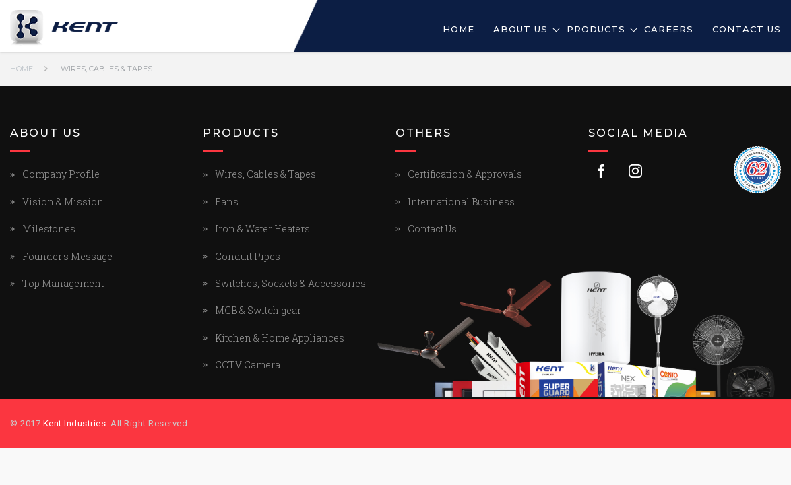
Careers (668, 29)
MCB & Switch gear (258, 310)
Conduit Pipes (247, 256)
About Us (520, 29)
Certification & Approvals (465, 174)
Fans (227, 201)
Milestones (48, 228)
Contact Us (746, 29)
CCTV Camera (247, 364)
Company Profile (61, 174)
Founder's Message (67, 256)
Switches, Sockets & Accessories (290, 283)
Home (458, 29)
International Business (461, 201)
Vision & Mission (63, 201)
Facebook (601, 171)
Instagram (635, 171)
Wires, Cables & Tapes (106, 68)
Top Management (63, 283)
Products (596, 29)
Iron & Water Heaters (262, 228)
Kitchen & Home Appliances (279, 337)
